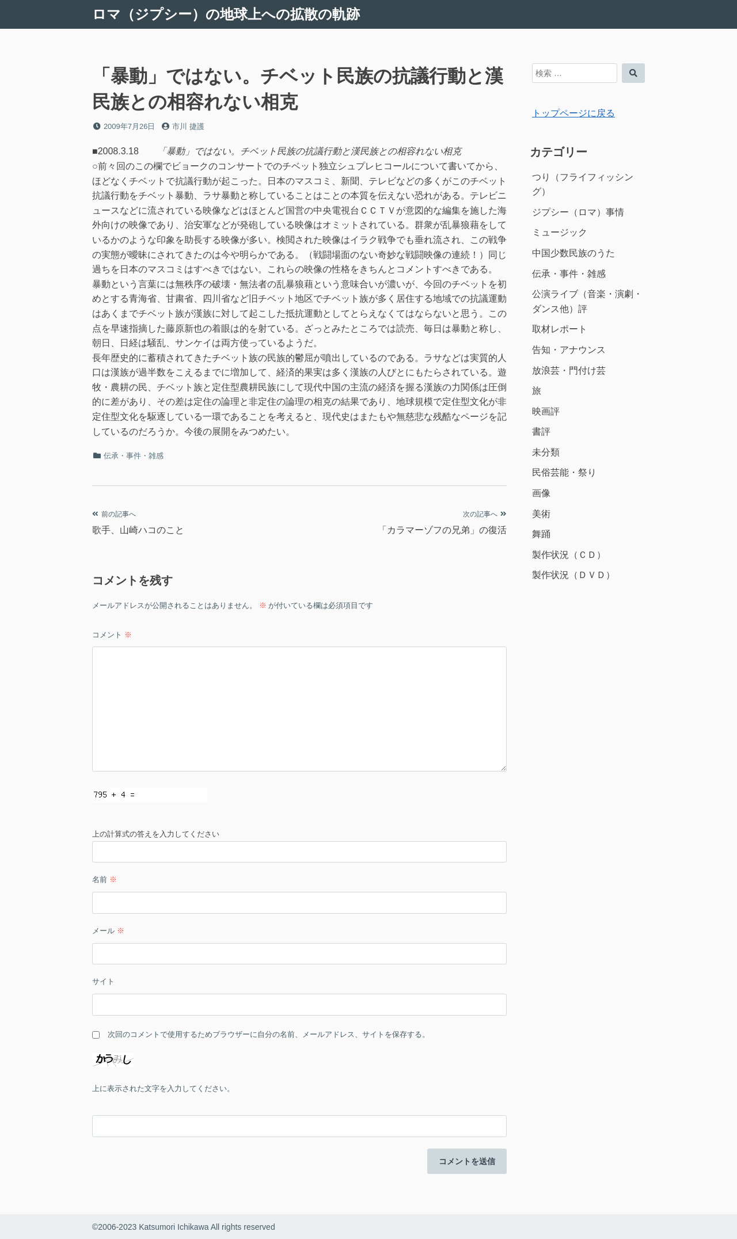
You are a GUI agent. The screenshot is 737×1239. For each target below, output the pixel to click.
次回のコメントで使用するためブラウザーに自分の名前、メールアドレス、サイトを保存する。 (269, 1034)
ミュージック (559, 232)
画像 (541, 493)
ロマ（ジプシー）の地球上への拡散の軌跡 (226, 14)
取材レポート (559, 329)
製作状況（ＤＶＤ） (573, 575)
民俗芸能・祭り (564, 472)
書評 (541, 431)
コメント (112, 634)
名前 (104, 879)
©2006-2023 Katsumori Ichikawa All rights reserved (183, 1227)
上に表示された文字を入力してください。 (163, 1088)
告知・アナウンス (569, 350)
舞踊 (541, 534)
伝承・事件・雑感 (134, 455)
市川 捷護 (188, 126)
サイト (103, 981)
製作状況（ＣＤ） (569, 555)
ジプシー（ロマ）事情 (578, 212)
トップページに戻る (573, 113)
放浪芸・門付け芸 (569, 370)
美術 (541, 514)
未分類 (546, 452)
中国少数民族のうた (573, 253)
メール (108, 930)
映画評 (546, 411)
